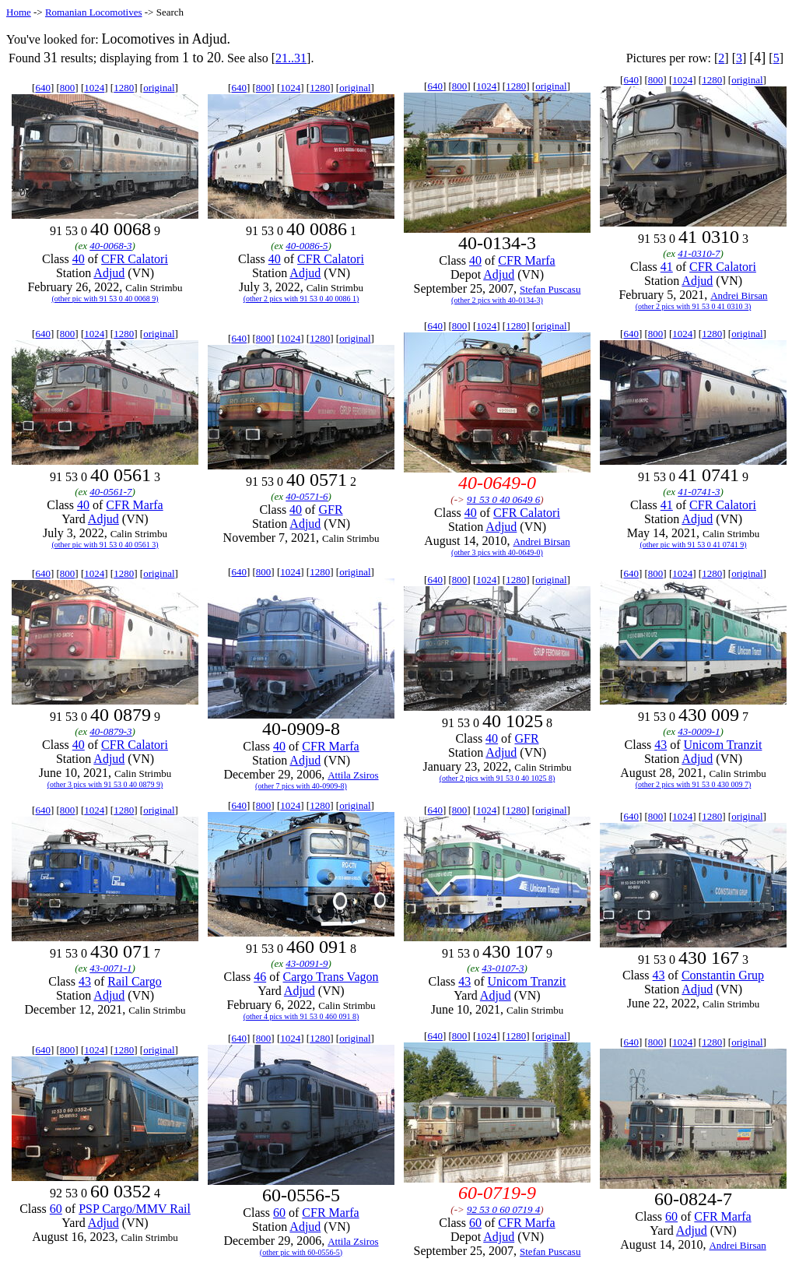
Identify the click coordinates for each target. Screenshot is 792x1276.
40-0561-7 (110, 491)
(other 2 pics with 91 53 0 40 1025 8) (497, 778)
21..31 (291, 58)
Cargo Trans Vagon (331, 976)
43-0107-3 (503, 968)
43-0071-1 (110, 968)
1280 (124, 87)
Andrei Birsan (738, 295)
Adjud (108, 272)
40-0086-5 (307, 245)
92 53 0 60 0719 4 (503, 1209)
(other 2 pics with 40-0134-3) (497, 300)
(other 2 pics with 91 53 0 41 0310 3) (694, 306)
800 (67, 87)
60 (56, 1208)
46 (260, 976)
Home (18, 12)
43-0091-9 (307, 963)
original (158, 87)
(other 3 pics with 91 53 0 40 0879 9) (105, 784)
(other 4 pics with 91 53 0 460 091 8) (301, 1016)
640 (43, 87)
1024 (94, 87)
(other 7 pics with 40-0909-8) (301, 786)
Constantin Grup (723, 975)
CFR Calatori (134, 258)
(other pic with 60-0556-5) (301, 1252)
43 (660, 744)
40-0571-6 (307, 496)
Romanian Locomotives (93, 12)
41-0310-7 (699, 253)
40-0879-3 (110, 731)
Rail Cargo (134, 981)
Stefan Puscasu (550, 289)
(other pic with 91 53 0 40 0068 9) (104, 298)
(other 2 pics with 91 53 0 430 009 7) (694, 784)
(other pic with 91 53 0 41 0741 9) (693, 544)
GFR (330, 509)
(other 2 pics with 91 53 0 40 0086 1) (301, 298)
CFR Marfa (526, 260)
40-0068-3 (110, 245)
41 (667, 266)
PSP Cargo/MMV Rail (135, 1208)
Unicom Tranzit (723, 744)
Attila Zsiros (353, 775)
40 (78, 258)
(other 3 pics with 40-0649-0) (497, 552)
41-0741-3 (699, 491)
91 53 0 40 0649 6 (503, 499)
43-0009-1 (699, 731)
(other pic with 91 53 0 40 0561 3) (104, 544)
